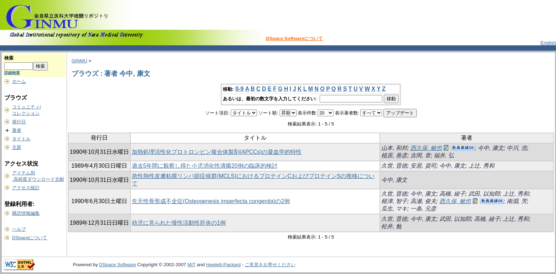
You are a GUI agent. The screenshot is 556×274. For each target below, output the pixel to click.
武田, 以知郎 (484, 194)
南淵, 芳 (517, 201)
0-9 (239, 89)
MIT (191, 264)
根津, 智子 (394, 201)
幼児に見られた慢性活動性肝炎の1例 (179, 223)
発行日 (19, 121)
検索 (8, 58)
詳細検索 (12, 73)
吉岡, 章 (420, 155)
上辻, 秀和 (481, 166)
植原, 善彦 (394, 155)
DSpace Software (117, 264)
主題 (16, 147)
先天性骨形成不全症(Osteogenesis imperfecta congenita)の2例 (211, 201)
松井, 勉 (391, 226)
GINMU (79, 60)
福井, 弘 (444, 155)
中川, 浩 (517, 148)
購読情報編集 (26, 213)
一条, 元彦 (423, 209)
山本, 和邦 (394, 148)
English (548, 42)
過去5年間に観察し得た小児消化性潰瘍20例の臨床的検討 (204, 166)
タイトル (21, 138)
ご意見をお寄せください (270, 264)
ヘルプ (19, 229)
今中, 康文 (491, 148)
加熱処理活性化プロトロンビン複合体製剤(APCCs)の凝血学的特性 (217, 152)
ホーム (19, 81)
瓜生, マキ (394, 209)
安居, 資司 (423, 166)
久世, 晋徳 (394, 166)
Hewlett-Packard (223, 264)
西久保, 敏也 (426, 148)
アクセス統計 (26, 187)
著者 (16, 130)
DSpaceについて (29, 237)
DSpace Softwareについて (294, 38)
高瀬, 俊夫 (423, 201)
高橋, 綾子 (452, 194)
